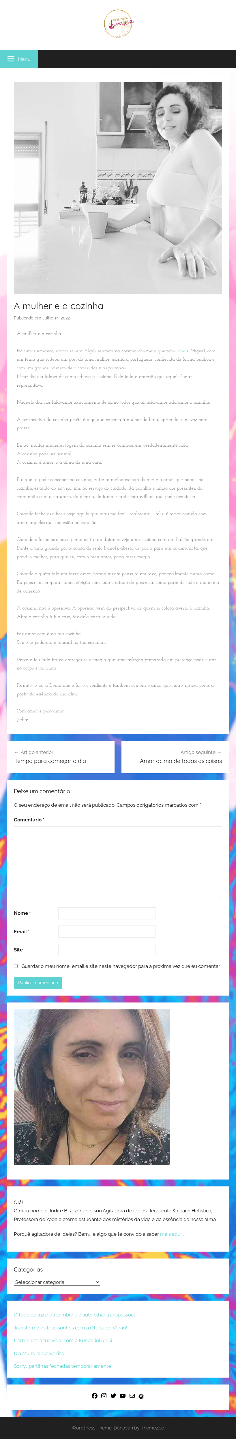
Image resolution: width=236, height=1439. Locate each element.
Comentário (29, 820)
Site (18, 950)
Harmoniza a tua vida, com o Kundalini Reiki (63, 1340)
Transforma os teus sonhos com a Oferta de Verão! (70, 1328)
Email (22, 931)
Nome (22, 913)
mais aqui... (172, 1234)
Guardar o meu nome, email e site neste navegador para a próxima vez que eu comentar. (120, 966)
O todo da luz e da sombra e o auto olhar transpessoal (74, 1315)
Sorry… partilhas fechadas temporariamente (62, 1366)
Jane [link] (180, 351)
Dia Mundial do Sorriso (39, 1353)
